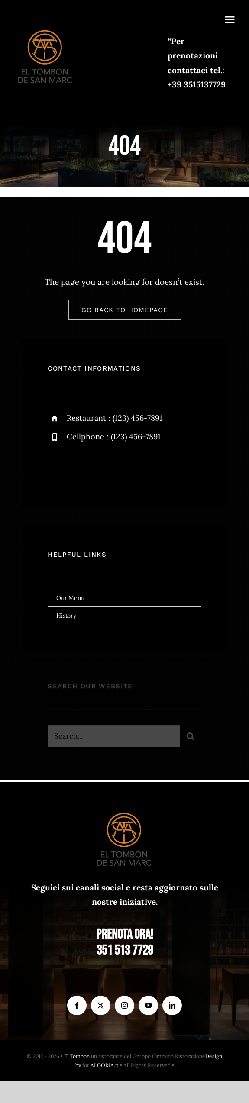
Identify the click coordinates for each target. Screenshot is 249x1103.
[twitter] (81, 468)
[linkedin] (172, 1005)
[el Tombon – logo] (45, 28)
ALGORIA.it (105, 1065)
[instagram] (105, 468)
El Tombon (77, 1056)
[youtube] (148, 1005)
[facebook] (57, 468)
